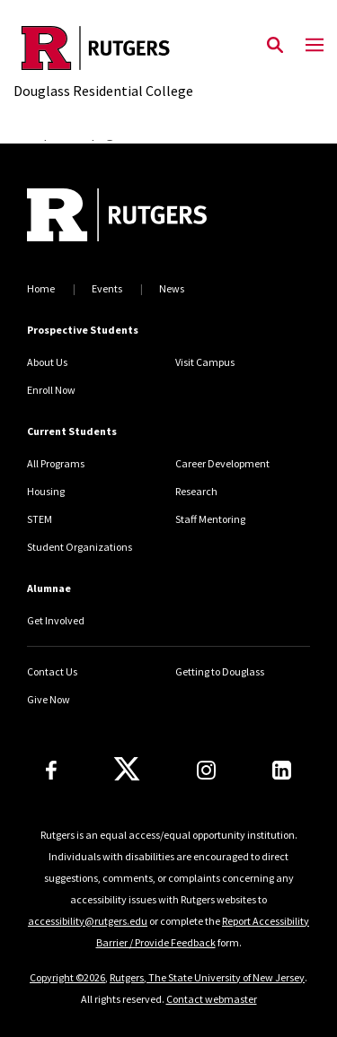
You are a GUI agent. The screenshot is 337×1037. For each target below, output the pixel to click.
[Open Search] (275, 45)
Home (41, 288)
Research (196, 491)
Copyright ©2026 (67, 977)
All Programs (55, 463)
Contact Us (52, 671)
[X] (126, 769)
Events (107, 288)
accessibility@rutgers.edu (87, 921)
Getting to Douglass (219, 671)
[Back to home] (148, 217)
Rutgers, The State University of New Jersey (207, 977)
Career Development (222, 463)
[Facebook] (51, 770)
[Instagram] (206, 770)
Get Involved (55, 620)
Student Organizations (79, 546)
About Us (47, 362)
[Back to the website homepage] (103, 48)
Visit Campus (205, 362)
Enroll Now (51, 389)
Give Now (48, 699)
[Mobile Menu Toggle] (314, 45)
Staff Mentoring (210, 519)
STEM (39, 519)
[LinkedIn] (281, 770)
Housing (46, 491)
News (171, 288)
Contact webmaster (211, 999)
